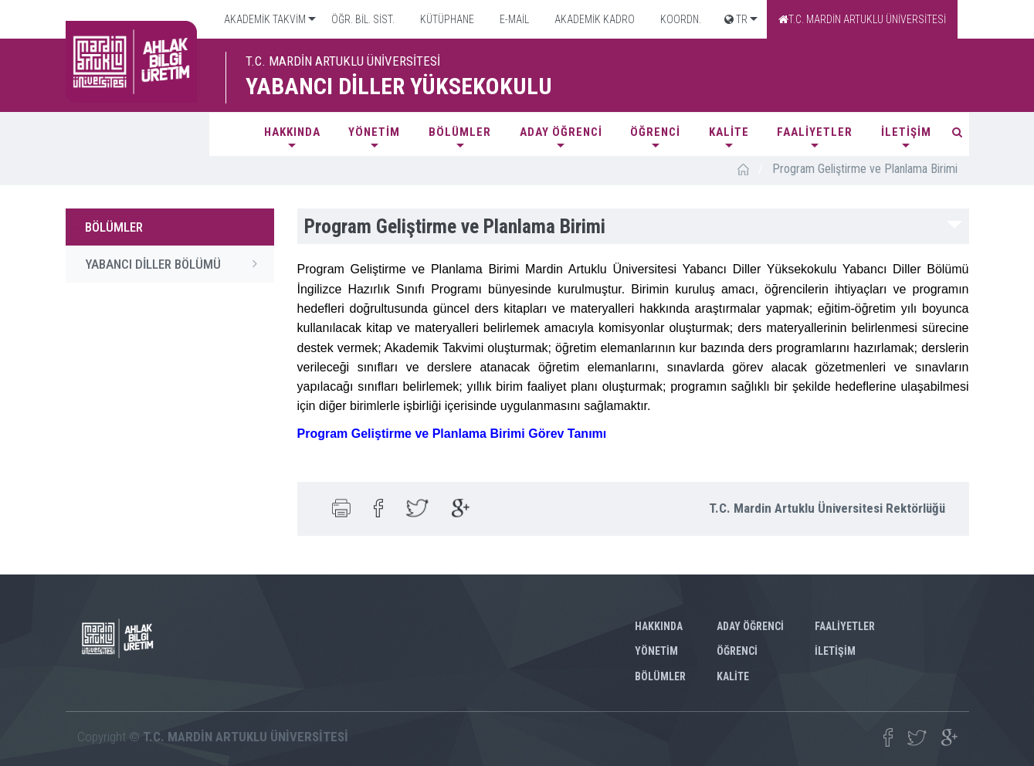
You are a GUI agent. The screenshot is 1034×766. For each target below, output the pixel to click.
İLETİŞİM (906, 132)
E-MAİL (513, 19)
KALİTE (729, 132)
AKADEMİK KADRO (593, 19)
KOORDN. (679, 19)
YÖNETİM (374, 132)
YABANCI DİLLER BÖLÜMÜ (175, 263)
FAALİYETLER (815, 132)
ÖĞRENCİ (655, 132)
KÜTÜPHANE (446, 19)
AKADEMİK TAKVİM (264, 19)
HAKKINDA (292, 132)
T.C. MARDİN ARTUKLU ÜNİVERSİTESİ (862, 19)
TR (736, 19)
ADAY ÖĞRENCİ (561, 132)
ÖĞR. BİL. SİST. (362, 19)
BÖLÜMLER (460, 132)
